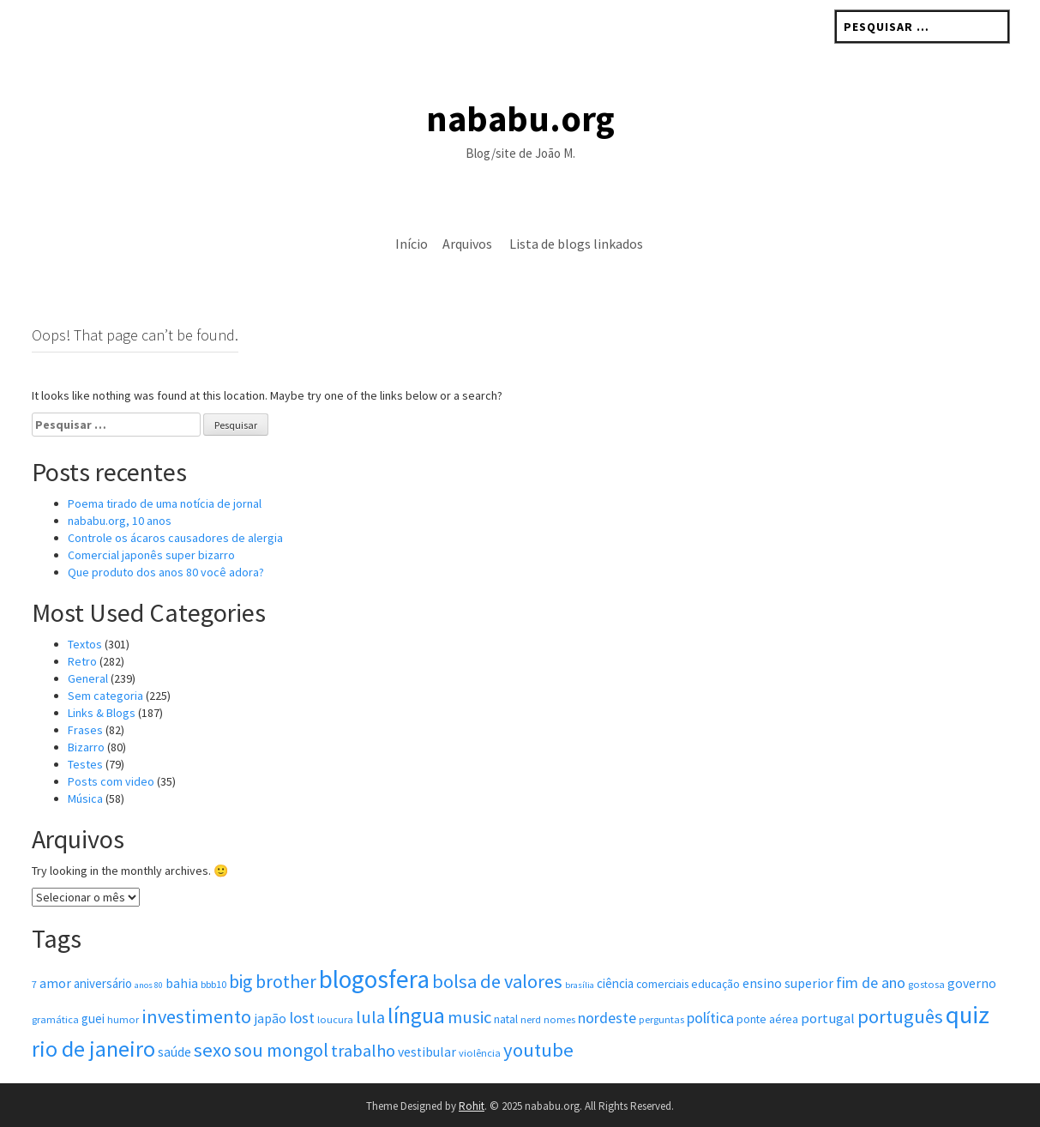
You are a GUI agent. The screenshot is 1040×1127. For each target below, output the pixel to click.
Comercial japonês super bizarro (151, 555)
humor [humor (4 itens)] (123, 1019)
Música (85, 798)
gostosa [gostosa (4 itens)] (926, 984)
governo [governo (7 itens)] (971, 983)
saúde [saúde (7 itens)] (174, 1052)
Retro (82, 661)
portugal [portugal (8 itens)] (828, 1018)
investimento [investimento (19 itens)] (196, 1016)
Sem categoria (105, 695)
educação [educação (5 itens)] (715, 984)
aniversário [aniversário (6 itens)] (103, 983)
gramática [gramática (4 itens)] (55, 1019)
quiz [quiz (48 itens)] (967, 1014)
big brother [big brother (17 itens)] (272, 981)
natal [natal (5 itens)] (506, 1019)
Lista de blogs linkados (576, 243)
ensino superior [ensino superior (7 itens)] (787, 983)
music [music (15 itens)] (469, 1017)
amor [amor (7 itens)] (55, 983)
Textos (85, 644)
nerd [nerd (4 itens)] (530, 1019)
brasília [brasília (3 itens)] (579, 985)
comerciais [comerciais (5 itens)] (662, 984)
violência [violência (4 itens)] (480, 1052)
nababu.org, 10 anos (119, 520)
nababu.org (520, 118)
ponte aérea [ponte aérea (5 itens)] (767, 1019)
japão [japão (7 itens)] (270, 1018)
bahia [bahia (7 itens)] (181, 983)
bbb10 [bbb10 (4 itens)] (213, 984)
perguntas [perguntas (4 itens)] (661, 1019)
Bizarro (86, 747)
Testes (85, 764)
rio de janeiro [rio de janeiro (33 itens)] (93, 1048)
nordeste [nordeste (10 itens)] (607, 1018)
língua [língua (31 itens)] (416, 1015)
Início (411, 243)
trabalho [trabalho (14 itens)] (363, 1051)
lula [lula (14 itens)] (370, 1017)
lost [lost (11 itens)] (302, 1018)
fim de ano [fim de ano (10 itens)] (870, 982)
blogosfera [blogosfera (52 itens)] (374, 979)
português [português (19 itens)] (900, 1016)
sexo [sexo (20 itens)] (212, 1050)
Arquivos (467, 243)
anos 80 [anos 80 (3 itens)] (149, 985)
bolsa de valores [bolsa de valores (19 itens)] (497, 981)
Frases (85, 730)
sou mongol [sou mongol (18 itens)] (281, 1050)
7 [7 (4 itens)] (34, 984)
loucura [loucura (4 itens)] (335, 1019)
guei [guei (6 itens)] (93, 1018)
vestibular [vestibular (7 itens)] (427, 1052)
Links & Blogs (101, 712)
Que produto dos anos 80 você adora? (166, 572)
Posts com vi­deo (111, 781)
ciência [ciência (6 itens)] (615, 983)
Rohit (471, 1106)
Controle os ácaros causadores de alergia (175, 537)
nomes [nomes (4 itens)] (559, 1019)
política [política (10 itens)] (710, 1018)
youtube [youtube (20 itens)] (538, 1050)
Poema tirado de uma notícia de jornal (165, 503)
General (88, 678)
